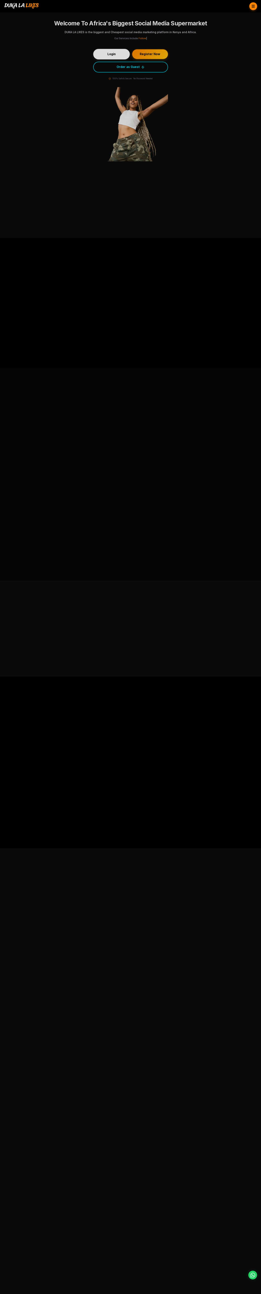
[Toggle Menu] (253, 6)
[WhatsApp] (252, 1275)
